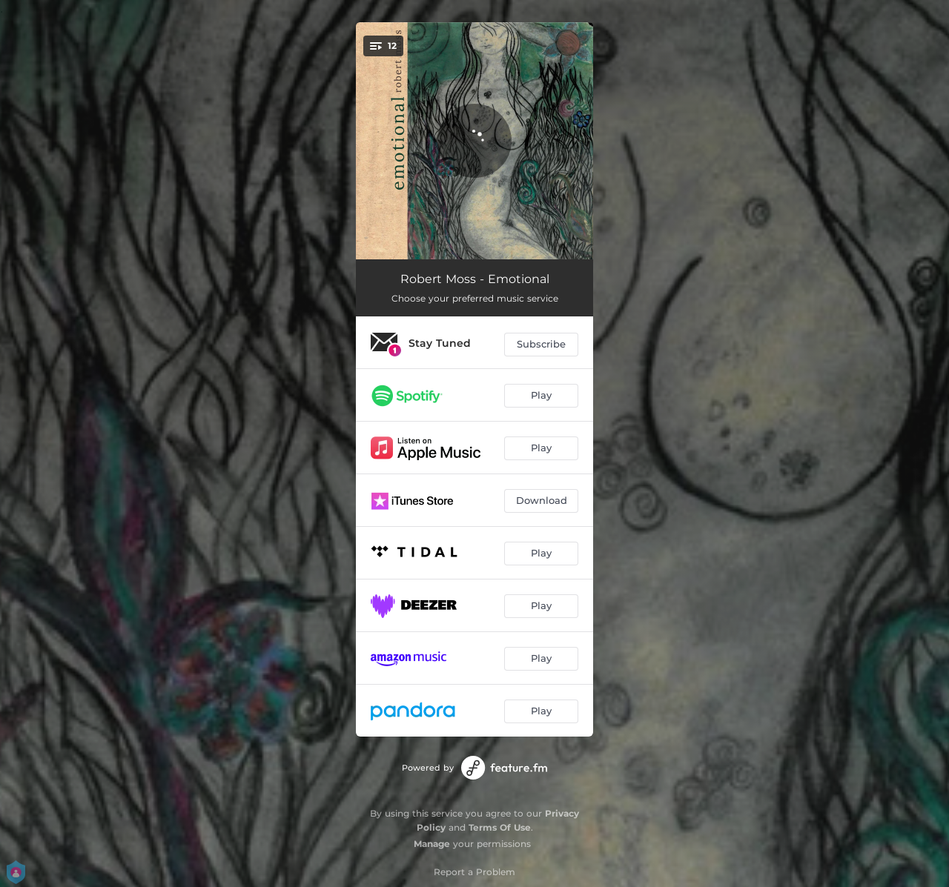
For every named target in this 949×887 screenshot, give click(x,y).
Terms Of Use (500, 827)
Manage (432, 843)
